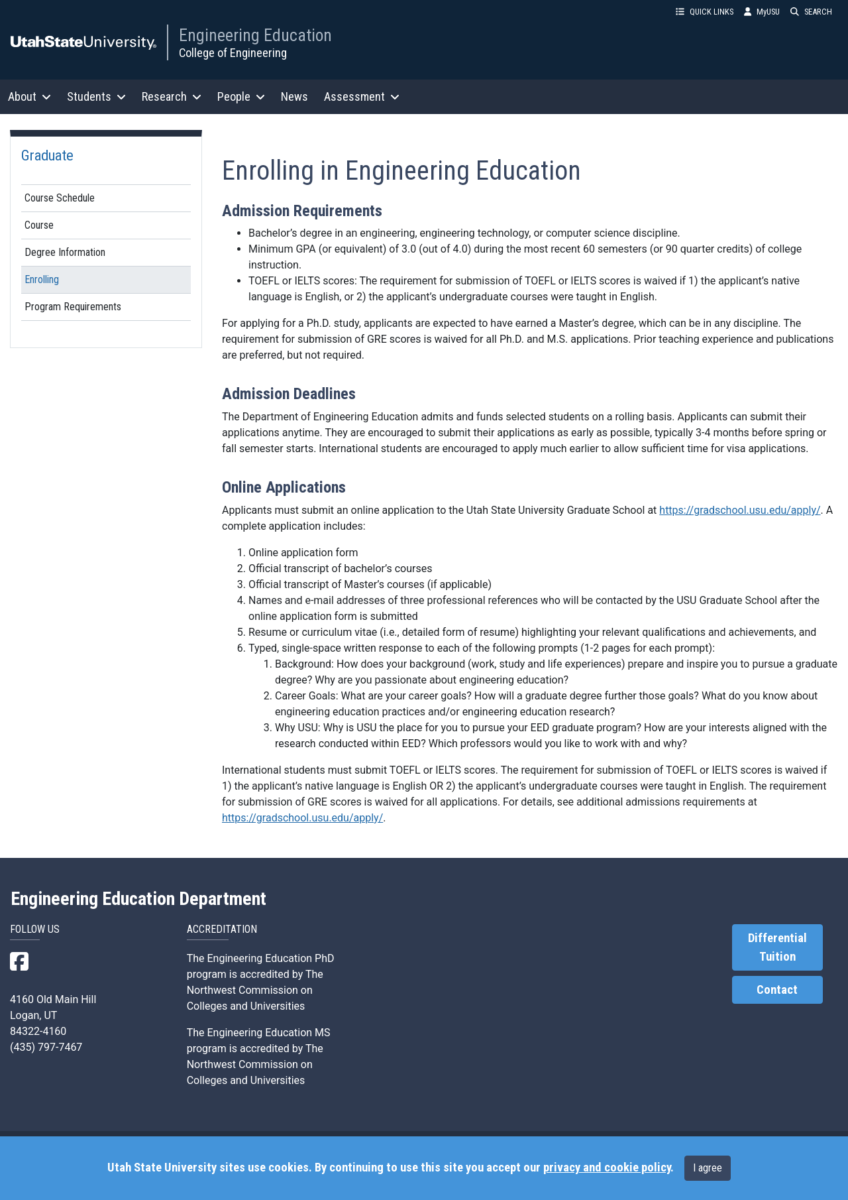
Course (39, 225)
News (294, 96)
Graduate (47, 155)
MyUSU (762, 12)
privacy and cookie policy (606, 1167)
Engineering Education (255, 35)
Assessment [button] (361, 96)
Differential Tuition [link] (777, 947)
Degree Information (65, 252)
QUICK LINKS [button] (704, 12)
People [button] (241, 96)
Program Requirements (73, 306)
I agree (707, 1168)
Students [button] (96, 96)
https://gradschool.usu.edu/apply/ (739, 510)
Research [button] (171, 96)
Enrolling (42, 279)
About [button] (29, 96)
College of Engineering (233, 53)
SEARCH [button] (811, 12)
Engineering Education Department (138, 899)
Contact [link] (777, 990)
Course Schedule (60, 198)
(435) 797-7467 (46, 1047)
